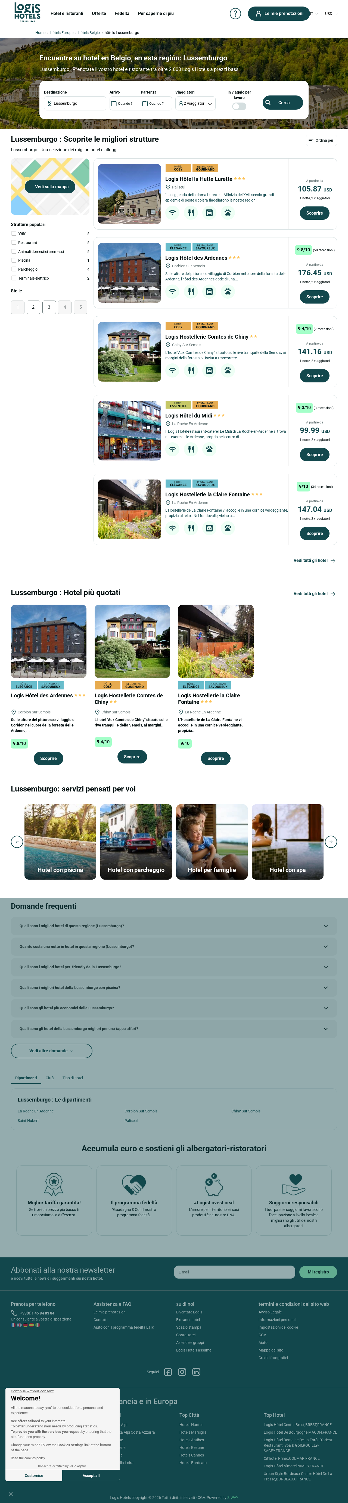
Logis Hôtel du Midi (195, 415)
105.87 (315, 188)
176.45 (315, 272)
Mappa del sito (271, 1350)
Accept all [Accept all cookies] (91, 1475)
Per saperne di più (156, 13)
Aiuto (263, 1342)
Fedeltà (122, 13)
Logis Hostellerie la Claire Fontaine (214, 494)
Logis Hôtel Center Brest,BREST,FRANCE (298, 1424)
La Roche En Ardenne (36, 1111)
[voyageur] (195, 103)
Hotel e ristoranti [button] (67, 13)
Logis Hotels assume (193, 1350)
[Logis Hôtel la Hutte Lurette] (129, 194)
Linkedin (196, 1372)
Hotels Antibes (191, 1440)
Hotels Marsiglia (193, 1432)
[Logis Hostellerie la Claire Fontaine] (129, 509)
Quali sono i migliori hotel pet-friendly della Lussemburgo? (70, 967)
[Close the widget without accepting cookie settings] (32, 1391)
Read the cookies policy (28, 1458)
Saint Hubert (28, 1120)
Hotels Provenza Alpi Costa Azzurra (125, 1432)
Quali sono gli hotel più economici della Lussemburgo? (67, 1008)
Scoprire (314, 213)
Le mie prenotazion (110, 1312)
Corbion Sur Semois (141, 1111)
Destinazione (55, 92)
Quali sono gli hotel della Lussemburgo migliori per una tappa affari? (79, 1028)
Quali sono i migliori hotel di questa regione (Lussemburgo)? (72, 926)
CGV (262, 1335)
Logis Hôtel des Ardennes (202, 258)
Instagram (182, 1372)
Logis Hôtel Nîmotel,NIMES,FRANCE (294, 1466)
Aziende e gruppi (190, 1342)
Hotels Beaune (191, 1447)
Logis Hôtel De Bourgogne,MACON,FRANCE (300, 1432)
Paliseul (131, 1120)
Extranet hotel (188, 1320)
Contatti (100, 1320)
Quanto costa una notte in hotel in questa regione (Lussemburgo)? (77, 946)
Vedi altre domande (51, 1051)
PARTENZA (149, 92)
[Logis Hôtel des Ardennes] (129, 273)
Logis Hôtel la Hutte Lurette (205, 179)
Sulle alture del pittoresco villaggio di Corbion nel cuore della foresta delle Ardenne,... (43, 725)
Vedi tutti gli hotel (315, 561)
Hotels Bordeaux (193, 1463)
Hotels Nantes (191, 1424)
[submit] (318, 1272)
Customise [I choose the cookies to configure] (34, 1475)
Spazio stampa (188, 1327)
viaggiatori (185, 92)
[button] (10, 1493)
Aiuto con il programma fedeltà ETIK (124, 1327)
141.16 (315, 351)
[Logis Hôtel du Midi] (129, 430)
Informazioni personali (277, 1320)
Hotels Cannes (191, 1455)
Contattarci (185, 1335)
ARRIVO (115, 92)
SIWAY (232, 1497)
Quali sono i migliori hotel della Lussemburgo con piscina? (70, 987)
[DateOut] (156, 103)
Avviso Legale (270, 1312)
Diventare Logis (189, 1312)
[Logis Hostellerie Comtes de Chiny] (129, 352)
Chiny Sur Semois (245, 1111)
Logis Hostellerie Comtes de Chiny (211, 336)
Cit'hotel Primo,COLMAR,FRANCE (292, 1458)
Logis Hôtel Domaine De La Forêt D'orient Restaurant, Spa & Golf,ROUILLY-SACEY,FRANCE (298, 1445)
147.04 (315, 509)
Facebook (168, 1372)
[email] (234, 1272)
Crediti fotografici (273, 1358)
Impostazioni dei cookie (278, 1327)
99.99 (315, 430)
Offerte (99, 13)
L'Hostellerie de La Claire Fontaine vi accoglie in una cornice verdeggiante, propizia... (210, 725)
